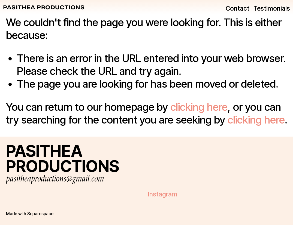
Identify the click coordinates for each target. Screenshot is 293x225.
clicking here (199, 107)
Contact (234, 10)
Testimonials (269, 10)
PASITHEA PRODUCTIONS (46, 8)
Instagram (162, 194)
